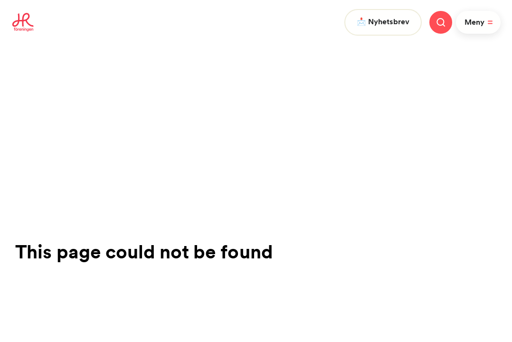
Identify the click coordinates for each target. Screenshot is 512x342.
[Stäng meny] (440, 22)
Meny (480, 22)
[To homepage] (23, 22)
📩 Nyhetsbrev (383, 21)
